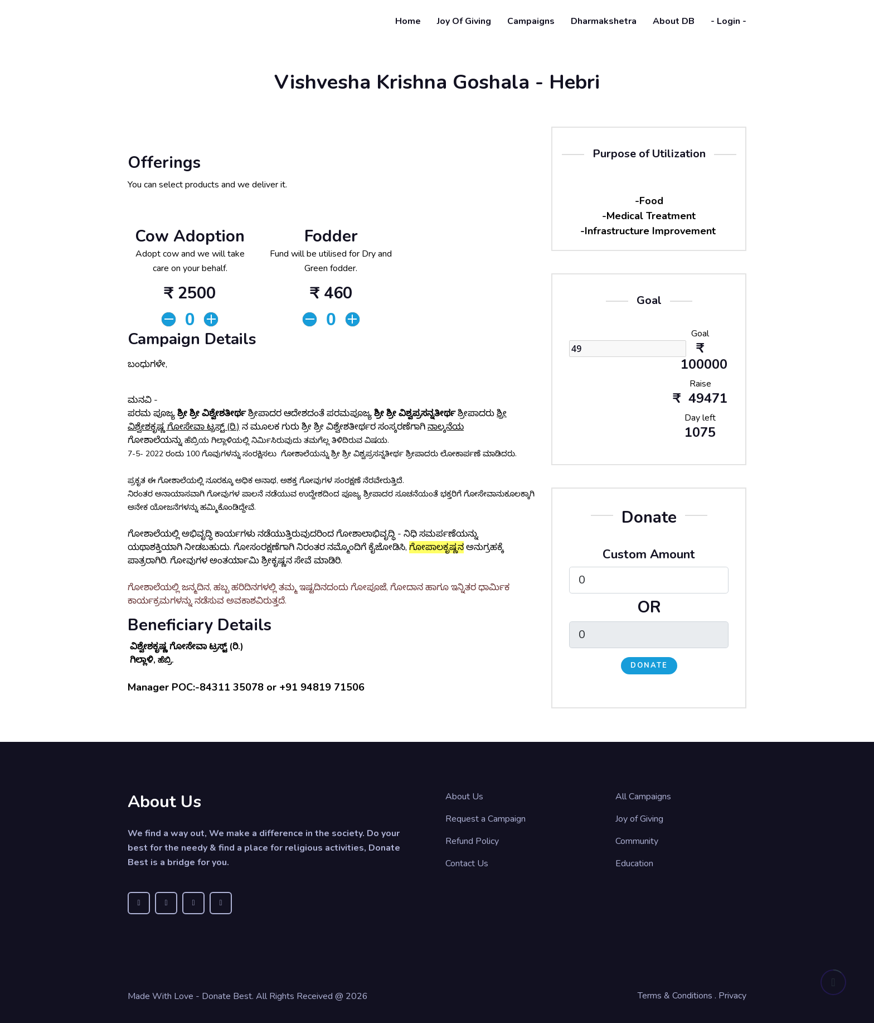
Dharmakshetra (604, 21)
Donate (649, 665)
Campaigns (531, 21)
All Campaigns (643, 796)
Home (408, 21)
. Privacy (730, 996)
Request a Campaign (485, 819)
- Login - (728, 21)
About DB (674, 21)
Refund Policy (472, 841)
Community (636, 841)
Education (634, 863)
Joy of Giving (464, 21)
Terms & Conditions (675, 996)
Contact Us (466, 863)
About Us (464, 796)
